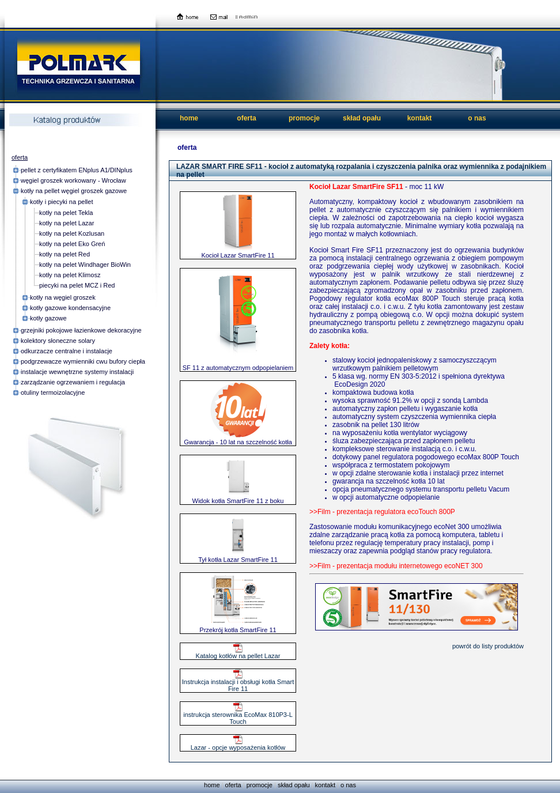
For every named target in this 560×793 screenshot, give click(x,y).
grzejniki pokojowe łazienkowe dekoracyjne (81, 330)
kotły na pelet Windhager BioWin (85, 264)
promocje (304, 118)
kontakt (419, 118)
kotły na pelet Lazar (66, 223)
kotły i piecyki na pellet (61, 201)
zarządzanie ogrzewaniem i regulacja (73, 382)
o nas (477, 118)
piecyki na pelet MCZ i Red (77, 285)
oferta (246, 118)
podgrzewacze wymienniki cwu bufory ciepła (83, 361)
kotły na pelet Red (64, 254)
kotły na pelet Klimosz (69, 274)
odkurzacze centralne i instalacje (66, 351)
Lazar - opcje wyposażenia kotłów (238, 744)
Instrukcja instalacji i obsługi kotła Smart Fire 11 (238, 682)
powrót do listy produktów (488, 646)
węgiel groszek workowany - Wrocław (73, 180)
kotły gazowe (48, 318)
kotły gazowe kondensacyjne (70, 307)
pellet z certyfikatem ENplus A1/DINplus (77, 170)
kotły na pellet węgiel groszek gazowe (74, 190)
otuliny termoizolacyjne (53, 392)
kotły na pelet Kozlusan (71, 233)
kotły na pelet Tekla (66, 212)
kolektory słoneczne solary (58, 340)
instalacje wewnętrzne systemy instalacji (77, 371)
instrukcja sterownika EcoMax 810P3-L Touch (238, 715)
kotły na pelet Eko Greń (72, 243)
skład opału (362, 118)
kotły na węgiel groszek (63, 297)
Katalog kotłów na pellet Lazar (238, 653)
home (189, 118)
